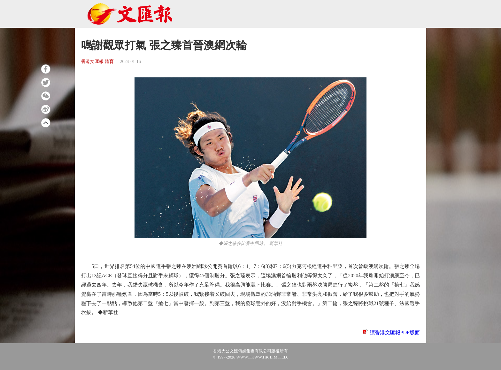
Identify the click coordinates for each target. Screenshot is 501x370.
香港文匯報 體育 (97, 61)
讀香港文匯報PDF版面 (395, 332)
